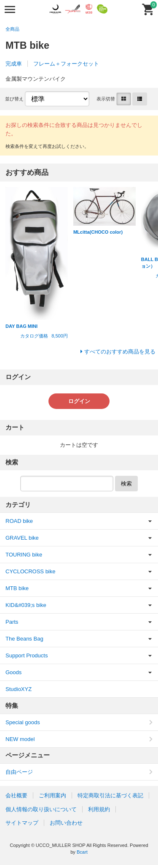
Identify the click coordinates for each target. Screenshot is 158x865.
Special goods (22, 722)
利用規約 (99, 809)
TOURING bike (23, 554)
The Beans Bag (24, 639)
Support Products (26, 655)
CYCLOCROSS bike (30, 571)
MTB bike (17, 588)
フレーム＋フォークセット (66, 64)
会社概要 (16, 795)
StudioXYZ (18, 689)
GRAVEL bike (22, 538)
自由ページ (19, 772)
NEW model (20, 739)
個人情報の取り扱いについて (41, 809)
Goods (13, 672)
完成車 (13, 64)
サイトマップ (21, 823)
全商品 (12, 29)
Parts (11, 622)
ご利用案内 (52, 795)
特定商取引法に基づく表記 (110, 795)
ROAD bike (19, 521)
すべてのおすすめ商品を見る (119, 351)
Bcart (82, 851)
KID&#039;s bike (25, 605)
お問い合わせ (66, 823)
